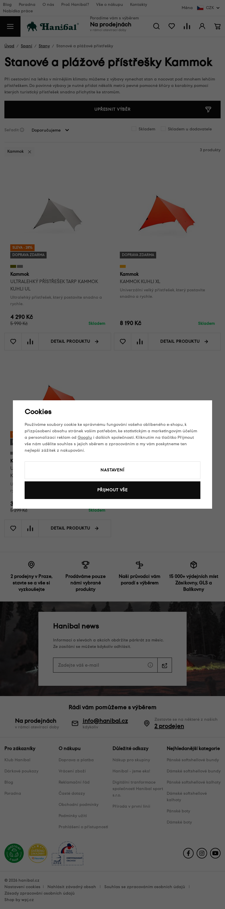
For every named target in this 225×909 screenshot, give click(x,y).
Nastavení (112, 470)
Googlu (85, 437)
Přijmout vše (112, 490)
